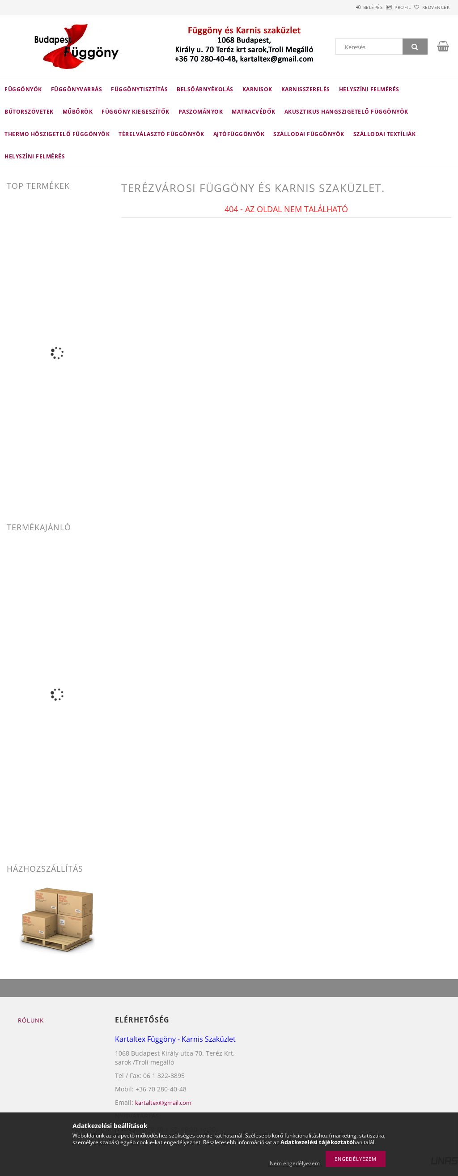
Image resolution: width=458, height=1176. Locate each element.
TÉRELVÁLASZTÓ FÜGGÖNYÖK (161, 134)
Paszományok (200, 111)
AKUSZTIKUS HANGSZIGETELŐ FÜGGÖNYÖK (346, 111)
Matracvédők (254, 111)
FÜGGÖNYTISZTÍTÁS (139, 89)
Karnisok (257, 89)
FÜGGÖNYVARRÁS (76, 89)
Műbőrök (78, 111)
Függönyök (23, 89)
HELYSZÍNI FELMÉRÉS (369, 89)
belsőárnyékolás (205, 89)
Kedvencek (431, 7)
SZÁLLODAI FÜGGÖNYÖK (308, 134)
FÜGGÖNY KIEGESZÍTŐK (136, 111)
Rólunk (31, 1020)
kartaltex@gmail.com (163, 1103)
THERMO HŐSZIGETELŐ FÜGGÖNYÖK (57, 134)
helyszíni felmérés (34, 156)
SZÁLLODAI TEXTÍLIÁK (384, 134)
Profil (388, 7)
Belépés (348, 7)
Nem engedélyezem (295, 1163)
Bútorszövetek (29, 111)
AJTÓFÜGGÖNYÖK (239, 134)
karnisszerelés (305, 89)
